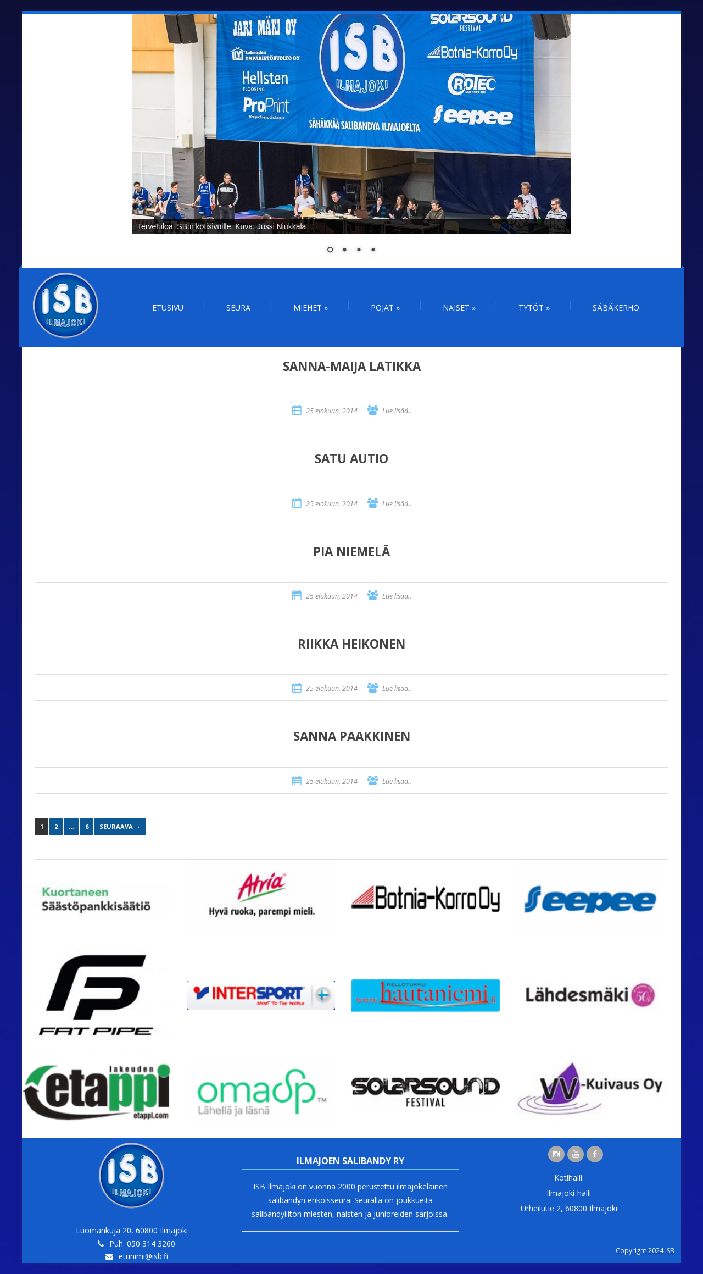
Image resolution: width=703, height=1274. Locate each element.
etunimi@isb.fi (143, 1256)
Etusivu (167, 307)
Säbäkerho (616, 307)
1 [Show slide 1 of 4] (330, 251)
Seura (238, 307)
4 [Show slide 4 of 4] (373, 251)
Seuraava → (120, 826)
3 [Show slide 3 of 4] (359, 251)
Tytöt (534, 307)
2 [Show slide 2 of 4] (344, 251)
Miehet (310, 307)
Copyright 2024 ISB (645, 1250)
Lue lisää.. (396, 411)
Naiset (459, 307)
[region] (351, 141)
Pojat (385, 307)
